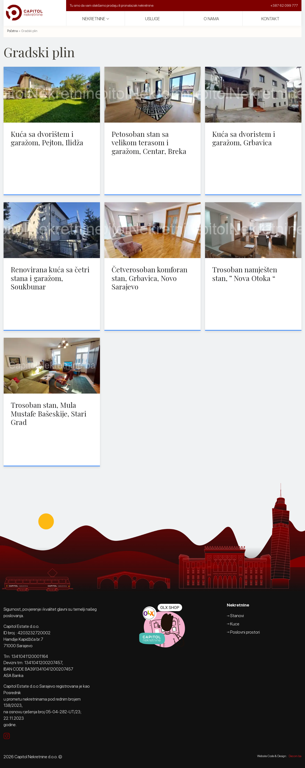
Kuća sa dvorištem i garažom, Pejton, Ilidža (47, 138)
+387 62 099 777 (284, 5)
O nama (211, 18)
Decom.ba (295, 756)
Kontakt (270, 18)
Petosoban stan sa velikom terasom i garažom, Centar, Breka (149, 142)
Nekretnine (93, 18)
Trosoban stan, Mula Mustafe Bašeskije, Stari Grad (48, 413)
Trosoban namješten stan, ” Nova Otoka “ (244, 274)
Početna (12, 31)
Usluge (152, 18)
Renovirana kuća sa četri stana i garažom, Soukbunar (50, 278)
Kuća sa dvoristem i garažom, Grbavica (243, 138)
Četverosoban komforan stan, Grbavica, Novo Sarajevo (149, 278)
